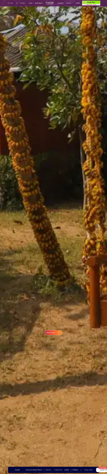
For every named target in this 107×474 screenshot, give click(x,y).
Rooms (70, 3)
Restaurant (38, 3)
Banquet (60, 3)
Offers (78, 3)
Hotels (23, 3)
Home (30, 3)
